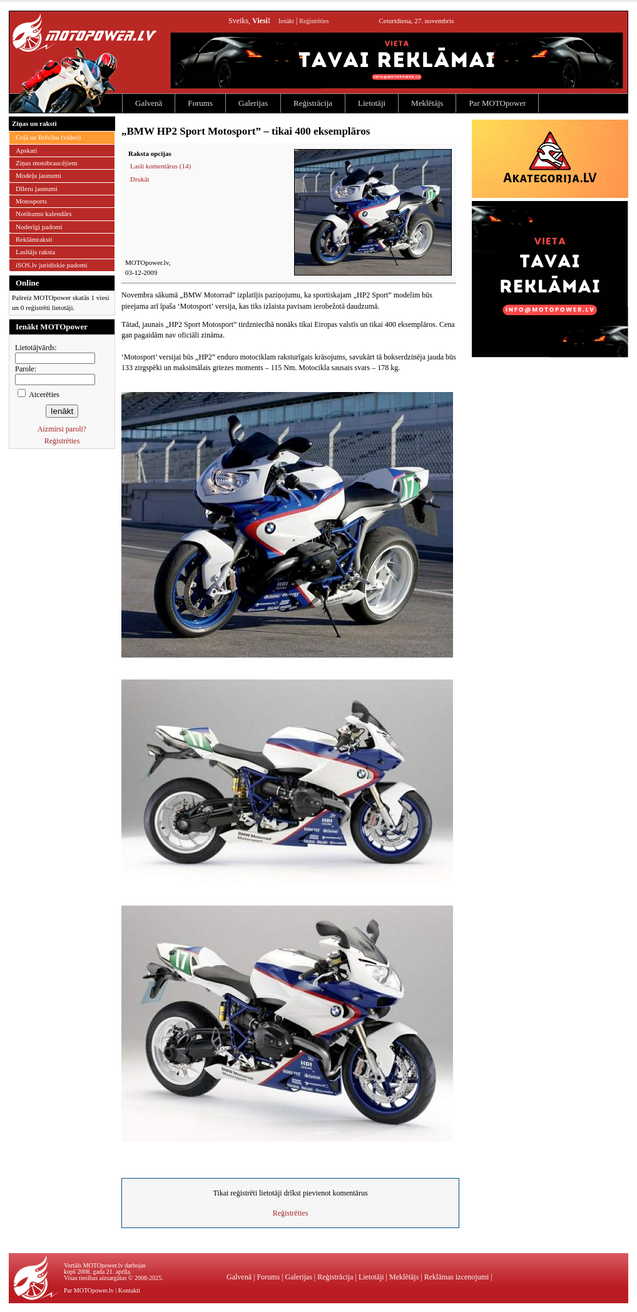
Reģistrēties (314, 21)
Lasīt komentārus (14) (160, 166)
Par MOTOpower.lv (89, 1290)
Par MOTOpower (497, 103)
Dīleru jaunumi (37, 188)
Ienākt (286, 21)
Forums (200, 103)
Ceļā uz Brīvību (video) (48, 137)
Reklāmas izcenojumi (456, 1277)
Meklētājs (427, 103)
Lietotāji (371, 103)
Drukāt (140, 179)
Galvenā (148, 103)
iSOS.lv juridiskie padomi (52, 265)
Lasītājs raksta (35, 252)
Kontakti (129, 1290)
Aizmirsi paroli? (62, 429)
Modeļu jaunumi (38, 175)
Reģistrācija (312, 103)
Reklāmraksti (34, 239)
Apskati (26, 150)
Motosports (31, 201)
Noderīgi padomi (39, 226)
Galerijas (253, 103)
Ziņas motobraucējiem (47, 163)
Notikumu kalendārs (44, 213)
